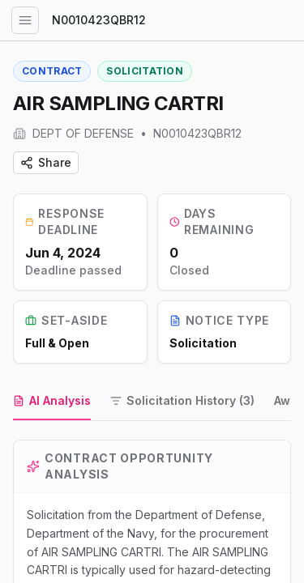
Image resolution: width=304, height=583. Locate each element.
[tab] (52, 401)
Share (45, 162)
